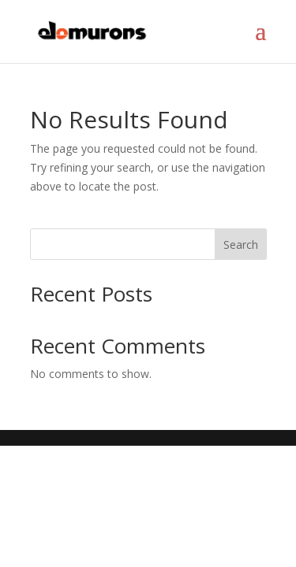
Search (240, 244)
